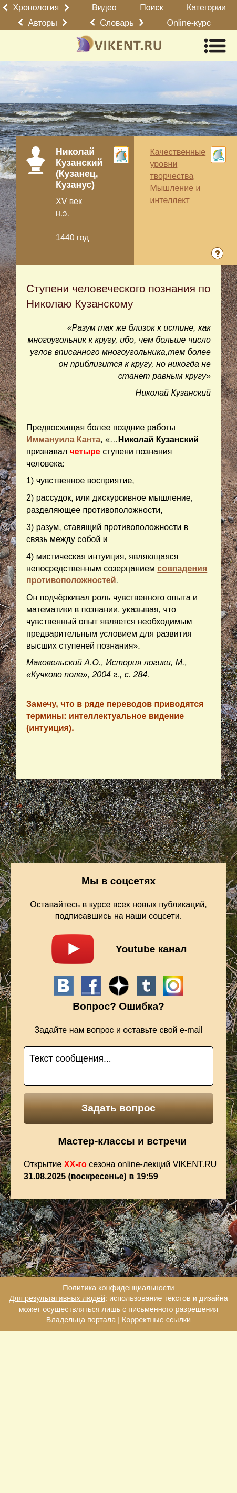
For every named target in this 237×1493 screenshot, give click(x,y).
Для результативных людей (57, 1298)
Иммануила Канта (63, 439)
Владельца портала (81, 1320)
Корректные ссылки (156, 1320)
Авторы (42, 22)
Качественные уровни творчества (177, 164)
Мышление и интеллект (175, 194)
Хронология (36, 7)
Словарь (116, 22)
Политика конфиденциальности (118, 1288)
